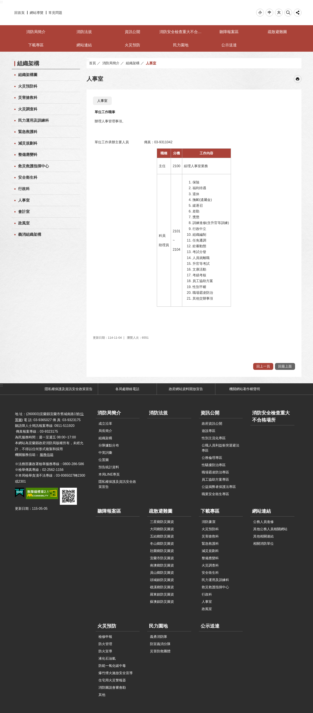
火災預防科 (27, 86)
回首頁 (19, 13)
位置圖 (103, 460)
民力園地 (180, 45)
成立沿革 (105, 423)
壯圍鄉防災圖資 (162, 551)
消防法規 (84, 32)
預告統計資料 (108, 467)
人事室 (24, 200)
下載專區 (36, 45)
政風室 (24, 223)
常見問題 (55, 13)
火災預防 (132, 45)
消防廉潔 (208, 522)
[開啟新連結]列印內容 (297, 79)
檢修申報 (105, 636)
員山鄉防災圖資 (162, 572)
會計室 (24, 211)
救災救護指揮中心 (33, 166)
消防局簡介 (36, 32)
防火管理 (105, 644)
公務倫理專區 (212, 458)
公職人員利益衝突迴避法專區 (220, 448)
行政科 (24, 189)
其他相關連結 (263, 536)
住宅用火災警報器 (112, 680)
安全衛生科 (27, 177)
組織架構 (28, 63)
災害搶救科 (27, 97)
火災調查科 (27, 109)
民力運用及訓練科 (33, 120)
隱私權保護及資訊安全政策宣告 (69, 389)
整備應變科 (27, 154)
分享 (297, 12)
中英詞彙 (105, 452)
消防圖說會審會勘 (112, 687)
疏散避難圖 (277, 32)
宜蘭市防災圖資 (162, 558)
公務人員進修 (263, 522)
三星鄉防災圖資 (162, 522)
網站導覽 (36, 13)
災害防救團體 (160, 651)
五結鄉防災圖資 (162, 536)
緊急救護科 (27, 132)
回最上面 (285, 366)
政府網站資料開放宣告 (186, 389)
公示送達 (229, 45)
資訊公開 (132, 32)
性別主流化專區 (214, 438)
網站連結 (84, 45)
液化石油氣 (107, 658)
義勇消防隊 (158, 636)
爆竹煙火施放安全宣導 (115, 673)
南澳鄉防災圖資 (162, 565)
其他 (101, 695)
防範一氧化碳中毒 (112, 666)
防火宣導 (105, 651)
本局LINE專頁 (109, 474)
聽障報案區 (229, 32)
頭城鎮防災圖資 (162, 580)
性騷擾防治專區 (214, 465)
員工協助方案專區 (215, 479)
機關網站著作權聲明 (244, 389)
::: (1, 2)
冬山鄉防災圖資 (162, 543)
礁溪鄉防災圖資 (162, 587)
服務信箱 (46, 455)
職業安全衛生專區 (215, 494)
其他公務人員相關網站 (270, 529)
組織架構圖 (27, 75)
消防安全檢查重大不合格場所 (181, 32)
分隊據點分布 (108, 445)
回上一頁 (263, 366)
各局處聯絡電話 (127, 389)
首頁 (92, 63)
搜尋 (288, 12)
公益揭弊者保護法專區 (219, 487)
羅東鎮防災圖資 (162, 594)
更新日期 (22, 508)
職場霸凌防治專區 (215, 472)
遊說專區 (208, 431)
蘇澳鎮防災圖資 (162, 601)
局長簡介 (105, 431)
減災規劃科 (27, 143)
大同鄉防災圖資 (162, 529)
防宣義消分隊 (160, 644)
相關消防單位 (263, 543)
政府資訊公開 (212, 423)
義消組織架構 (29, 234)
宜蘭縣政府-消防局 (156, 12)
